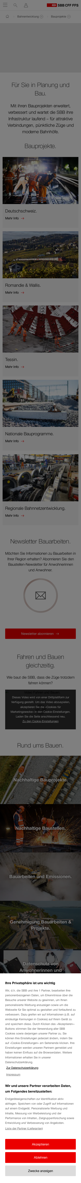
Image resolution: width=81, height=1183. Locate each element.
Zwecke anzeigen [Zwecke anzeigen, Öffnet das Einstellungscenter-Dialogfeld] (40, 1171)
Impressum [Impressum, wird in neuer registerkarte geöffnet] (13, 1075)
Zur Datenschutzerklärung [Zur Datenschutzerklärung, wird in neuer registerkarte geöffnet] (22, 1068)
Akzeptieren (40, 1145)
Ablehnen (40, 1158)
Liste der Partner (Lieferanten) (24, 1129)
